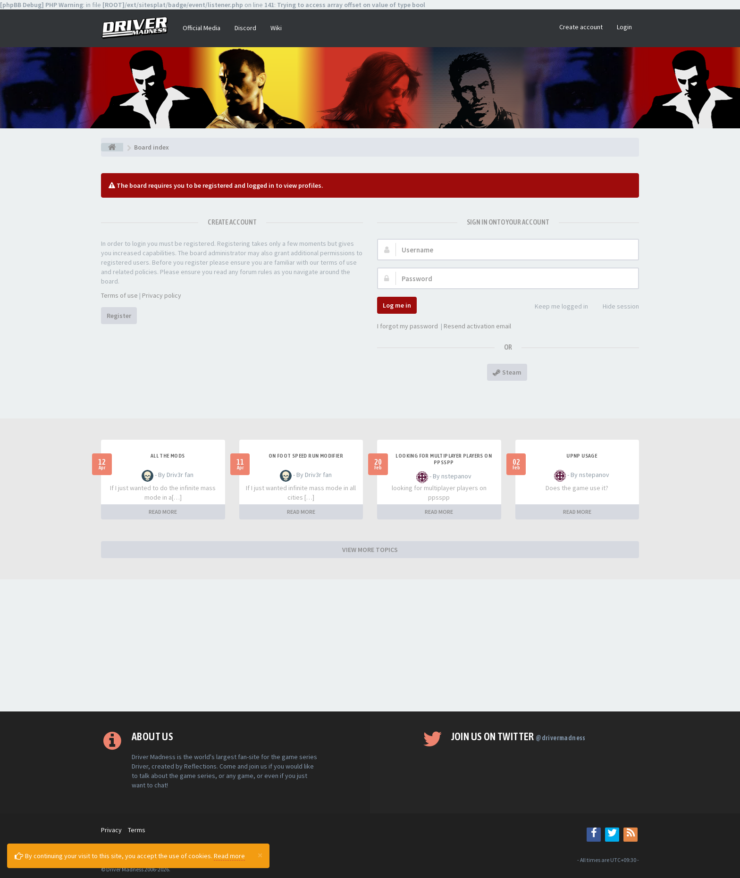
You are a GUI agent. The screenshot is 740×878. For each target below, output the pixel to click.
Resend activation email (477, 326)
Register (119, 315)
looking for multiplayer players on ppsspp (443, 459)
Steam (507, 372)
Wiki (276, 28)
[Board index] (112, 147)
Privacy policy (161, 295)
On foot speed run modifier (306, 455)
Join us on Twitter (518, 736)
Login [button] (624, 27)
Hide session (615, 307)
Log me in (397, 305)
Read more (229, 856)
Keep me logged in (556, 307)
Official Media (201, 28)
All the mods (168, 455)
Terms (136, 830)
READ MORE (163, 511)
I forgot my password (407, 326)
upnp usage (581, 455)
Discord (245, 28)
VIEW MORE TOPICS (370, 549)
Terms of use (119, 295)
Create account (581, 27)
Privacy (111, 830)
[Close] (260, 855)
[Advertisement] (370, 645)
